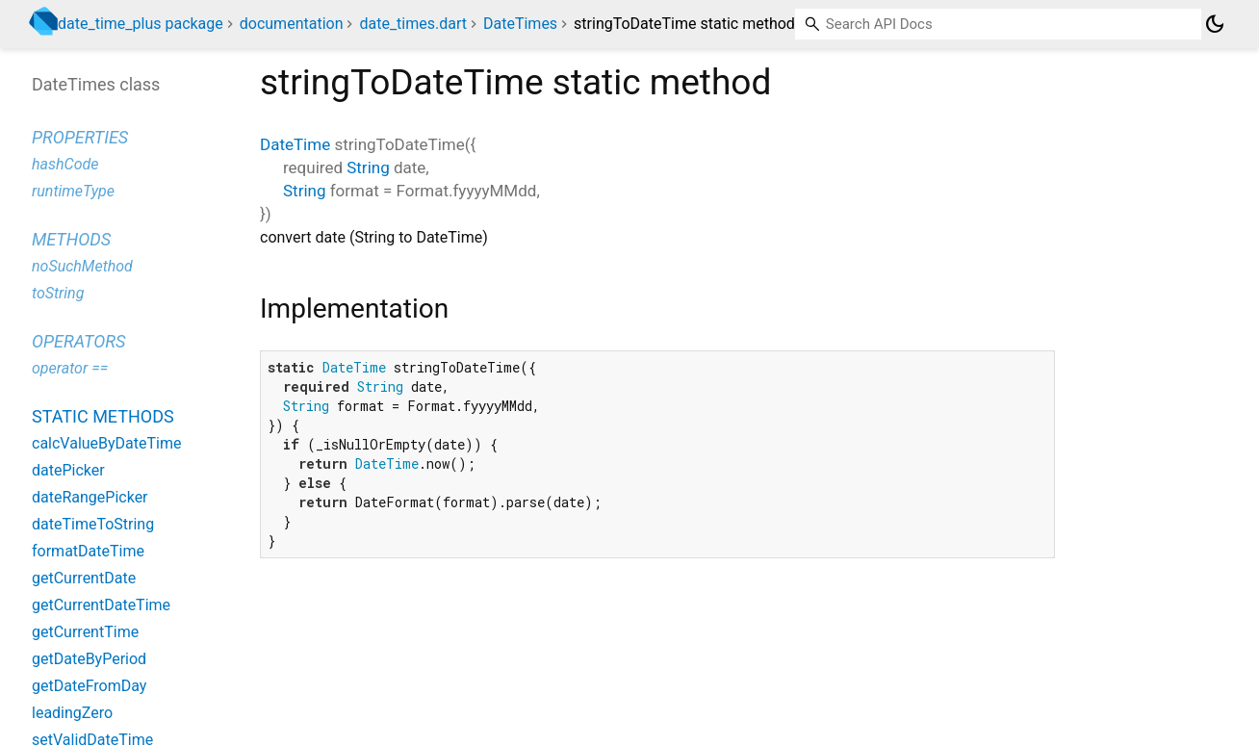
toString (58, 293)
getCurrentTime (85, 632)
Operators (78, 341)
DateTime (295, 144)
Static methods (103, 416)
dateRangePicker (90, 497)
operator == (70, 368)
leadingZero (72, 713)
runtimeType (73, 191)
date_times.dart (413, 23)
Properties (80, 137)
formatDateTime (88, 551)
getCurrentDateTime (101, 605)
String (368, 167)
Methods (71, 239)
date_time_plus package (140, 23)
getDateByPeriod (89, 659)
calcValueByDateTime (106, 443)
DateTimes (520, 23)
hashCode (65, 164)
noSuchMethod (82, 266)
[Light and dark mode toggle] (1214, 24)
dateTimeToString (93, 524)
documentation (292, 23)
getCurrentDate (84, 578)
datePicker (68, 470)
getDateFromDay (89, 686)
